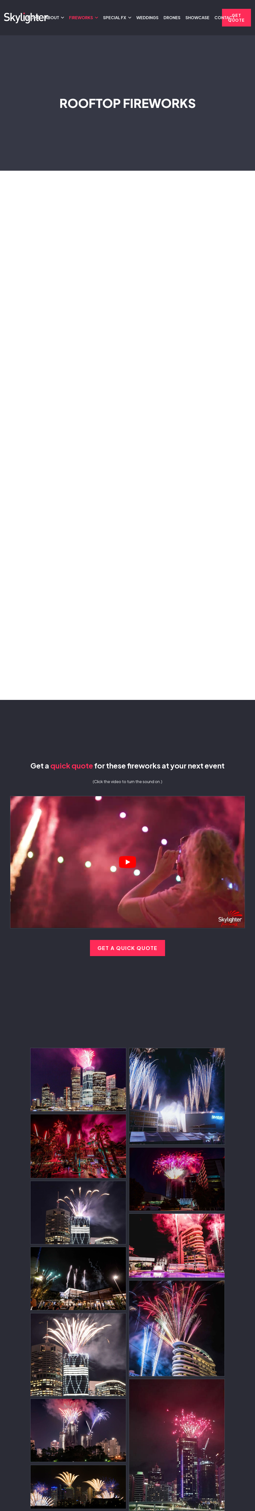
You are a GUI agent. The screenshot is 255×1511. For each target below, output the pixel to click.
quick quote (71, 765)
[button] (61, 17)
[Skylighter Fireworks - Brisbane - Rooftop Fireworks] (183, 1096)
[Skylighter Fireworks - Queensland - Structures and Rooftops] (78, 1080)
